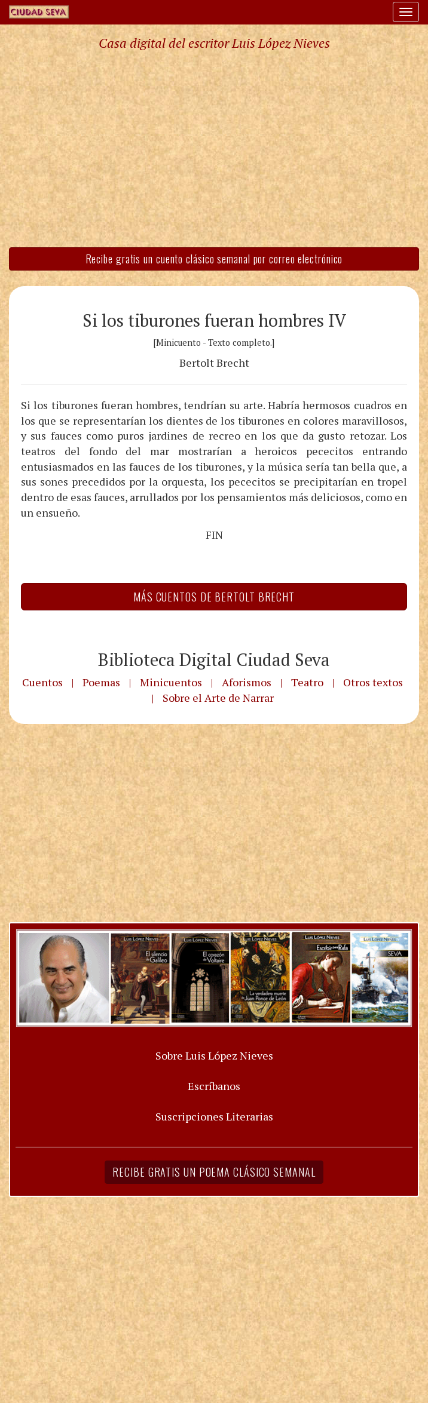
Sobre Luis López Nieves (214, 1055)
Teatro (307, 682)
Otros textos (373, 682)
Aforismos (246, 682)
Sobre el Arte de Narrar (218, 697)
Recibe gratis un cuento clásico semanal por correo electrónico (214, 258)
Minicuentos (171, 682)
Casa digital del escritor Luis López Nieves (214, 43)
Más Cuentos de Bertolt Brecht (214, 596)
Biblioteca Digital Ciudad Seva (214, 659)
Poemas (101, 682)
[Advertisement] (214, 148)
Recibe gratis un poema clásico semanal (213, 1172)
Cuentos (42, 682)
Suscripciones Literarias (214, 1116)
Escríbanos (214, 1086)
